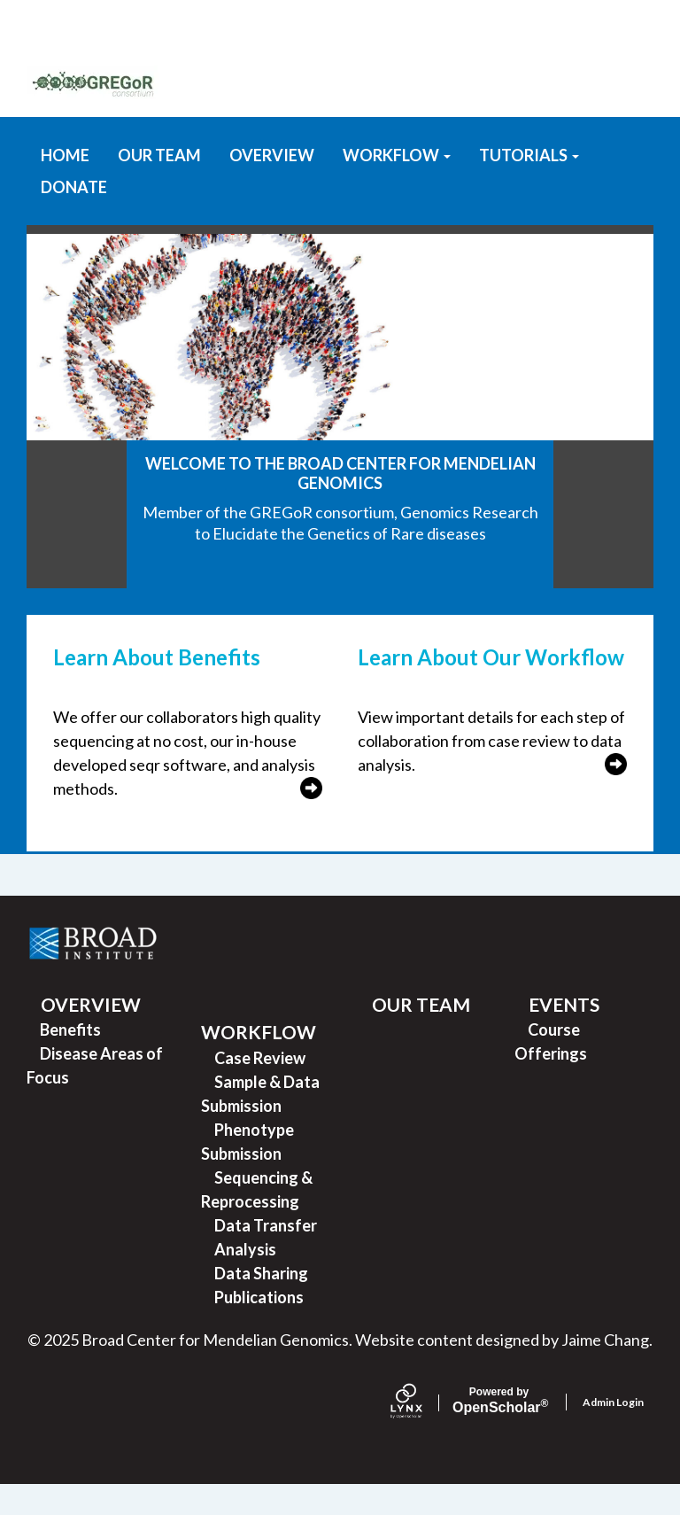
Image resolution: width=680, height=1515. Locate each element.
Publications (259, 1327)
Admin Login (613, 1432)
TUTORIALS (529, 185)
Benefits (70, 1059)
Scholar (498, 1431)
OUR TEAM (159, 185)
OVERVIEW (271, 185)
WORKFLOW (397, 185)
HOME (65, 185)
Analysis (245, 1279)
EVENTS (564, 1034)
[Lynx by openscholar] (421, 1432)
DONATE (74, 217)
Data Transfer (265, 1255)
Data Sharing (261, 1303)
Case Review (259, 1088)
